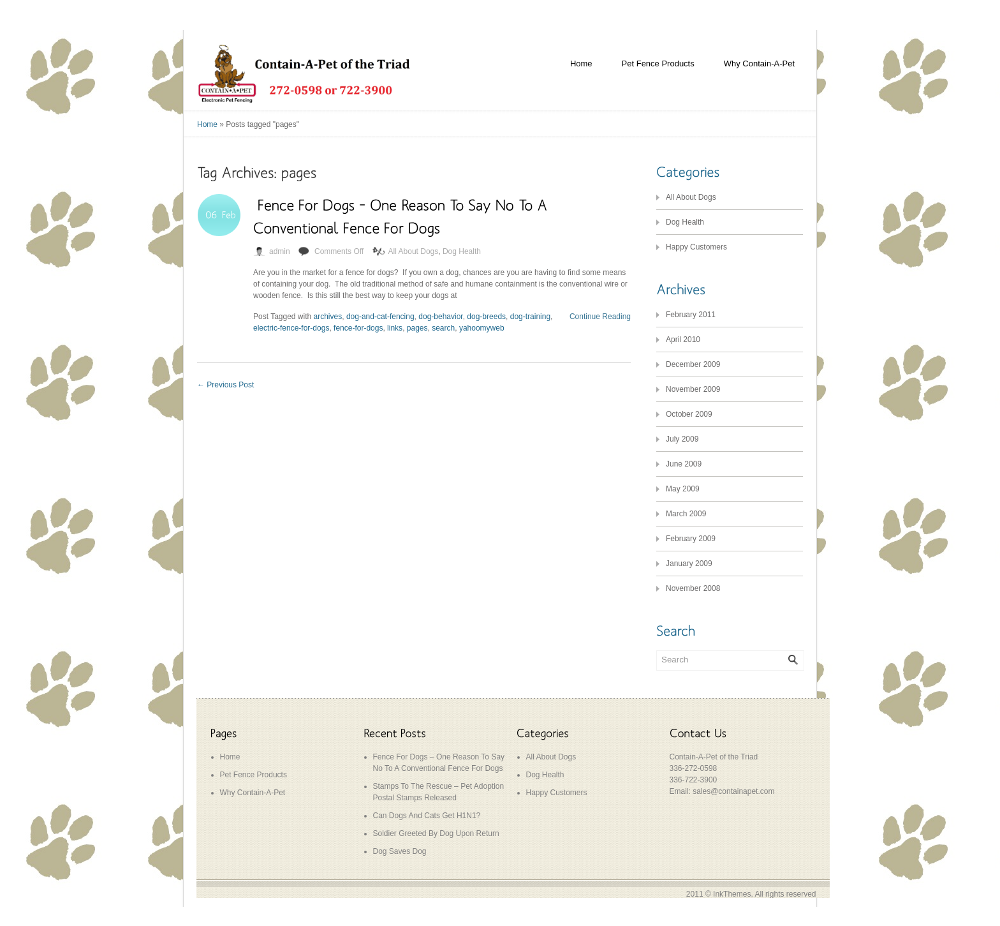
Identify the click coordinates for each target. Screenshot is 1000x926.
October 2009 (689, 414)
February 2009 (691, 538)
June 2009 (684, 463)
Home (581, 63)
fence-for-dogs (358, 328)
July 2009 (682, 439)
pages (417, 328)
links (394, 328)
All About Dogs (413, 251)
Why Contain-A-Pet (759, 63)
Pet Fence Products (658, 63)
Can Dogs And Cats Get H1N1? (427, 815)
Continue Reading (600, 316)
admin (279, 251)
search (443, 328)
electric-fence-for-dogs (291, 328)
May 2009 (683, 488)
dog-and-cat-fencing (380, 316)
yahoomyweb (481, 328)
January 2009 (689, 563)
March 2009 (686, 513)
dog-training (530, 316)
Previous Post (225, 384)
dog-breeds (486, 316)
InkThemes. (733, 894)
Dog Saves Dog (400, 851)
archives (328, 316)
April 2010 (683, 339)
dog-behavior (440, 316)
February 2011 (691, 314)
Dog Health (462, 251)
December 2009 (693, 364)
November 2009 (693, 389)
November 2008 (693, 588)
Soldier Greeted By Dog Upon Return (436, 833)
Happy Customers (696, 247)
